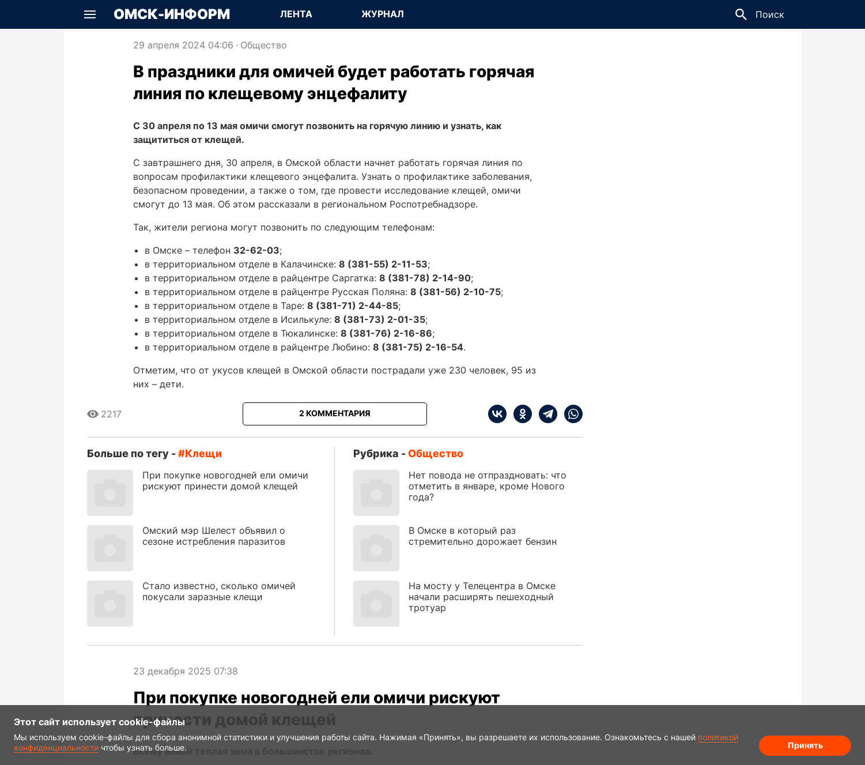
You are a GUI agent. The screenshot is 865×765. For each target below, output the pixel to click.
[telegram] (544, 414)
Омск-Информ (172, 14)
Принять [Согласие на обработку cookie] (805, 745)
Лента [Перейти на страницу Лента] (296, 14)
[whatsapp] (570, 414)
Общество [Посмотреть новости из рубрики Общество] (263, 45)
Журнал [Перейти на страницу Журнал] (382, 14)
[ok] (519, 414)
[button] (89, 14)
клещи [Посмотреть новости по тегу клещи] (203, 453)
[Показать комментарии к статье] (335, 413)
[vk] (497, 414)
